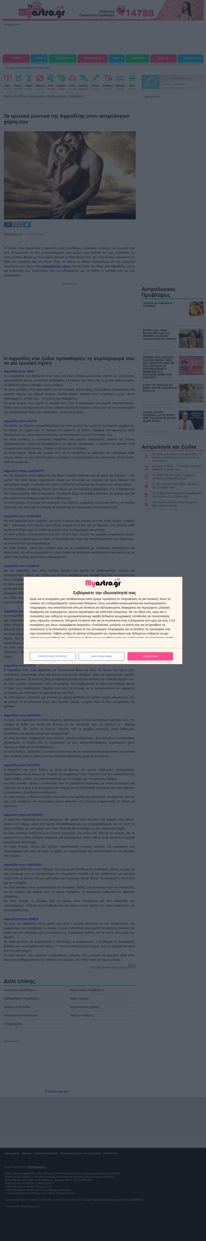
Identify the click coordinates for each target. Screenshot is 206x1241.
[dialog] (103, 620)
